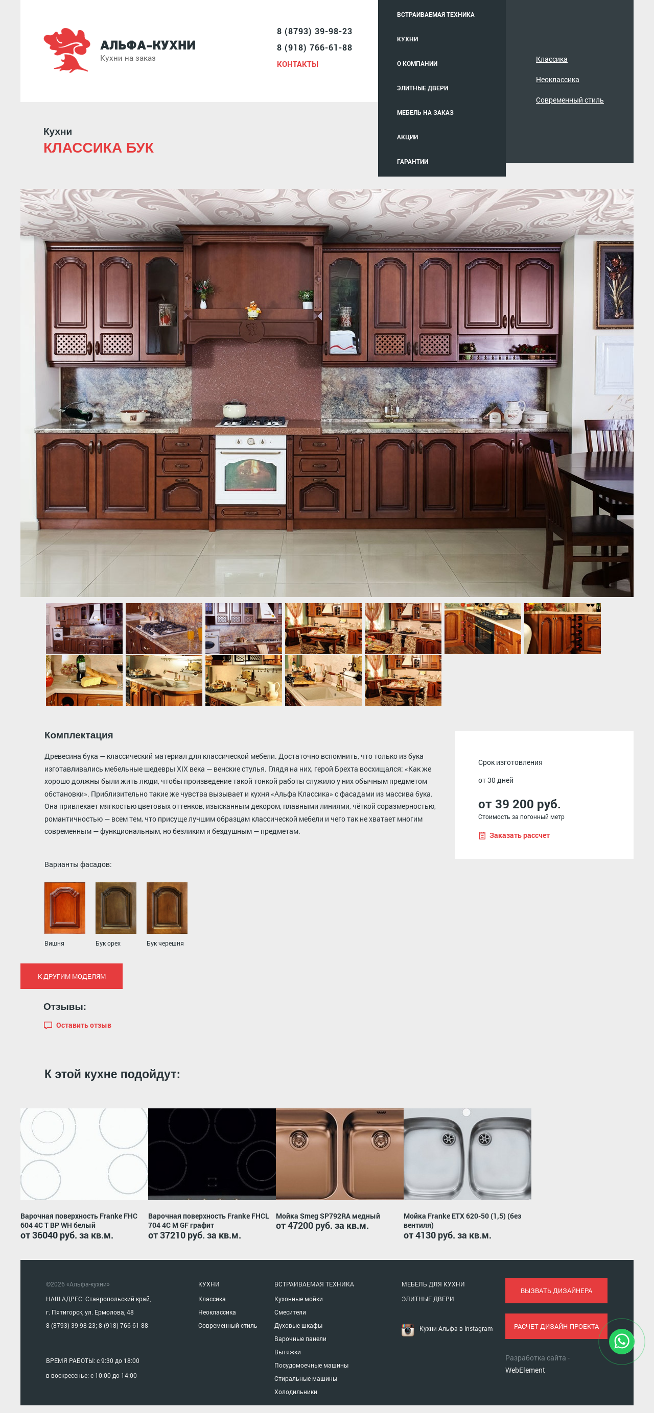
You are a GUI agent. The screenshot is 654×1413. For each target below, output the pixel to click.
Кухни (407, 39)
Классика (552, 59)
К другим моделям (72, 976)
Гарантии (412, 161)
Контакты (297, 64)
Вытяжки (287, 1352)
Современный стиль (570, 100)
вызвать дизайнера (556, 1290)
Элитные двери (422, 88)
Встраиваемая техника (436, 14)
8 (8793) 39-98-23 (315, 31)
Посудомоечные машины (311, 1365)
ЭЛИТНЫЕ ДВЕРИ (428, 1299)
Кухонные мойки (298, 1299)
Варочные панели (300, 1338)
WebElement (525, 1370)
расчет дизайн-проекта (556, 1326)
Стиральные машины (305, 1378)
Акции (407, 137)
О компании (417, 63)
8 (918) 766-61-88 (315, 47)
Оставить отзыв (83, 1025)
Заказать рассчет (519, 835)
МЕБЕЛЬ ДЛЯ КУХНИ (433, 1284)
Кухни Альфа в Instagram (456, 1328)
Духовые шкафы (298, 1325)
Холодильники (295, 1391)
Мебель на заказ (425, 112)
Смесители (290, 1312)
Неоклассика (557, 79)
